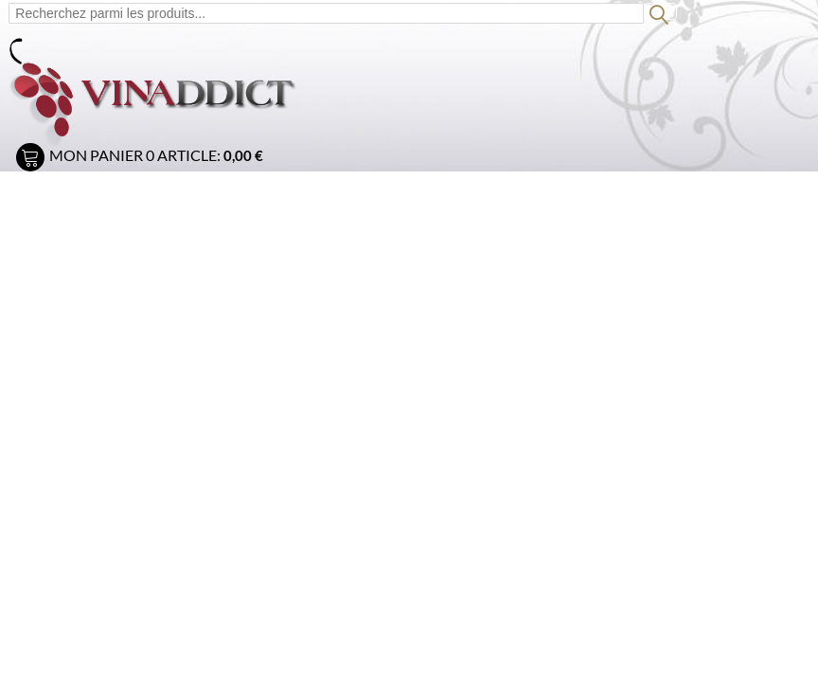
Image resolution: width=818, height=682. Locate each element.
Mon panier (96, 155)
